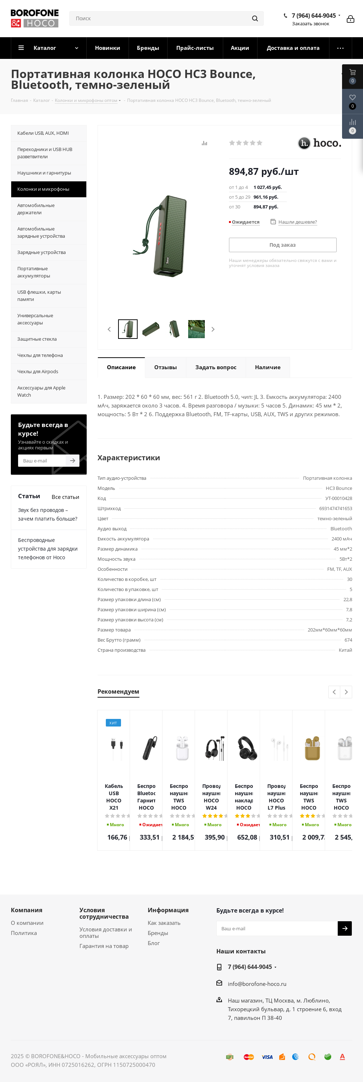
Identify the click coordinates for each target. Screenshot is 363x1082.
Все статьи (65, 496)
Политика (24, 932)
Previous (109, 329)
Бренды (158, 932)
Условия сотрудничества (104, 913)
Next (213, 329)
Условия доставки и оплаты (105, 932)
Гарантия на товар (104, 945)
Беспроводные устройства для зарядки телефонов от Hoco (48, 548)
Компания (26, 910)
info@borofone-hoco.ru (257, 983)
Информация (168, 910)
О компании (27, 922)
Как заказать (164, 922)
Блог (154, 943)
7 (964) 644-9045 (314, 16)
